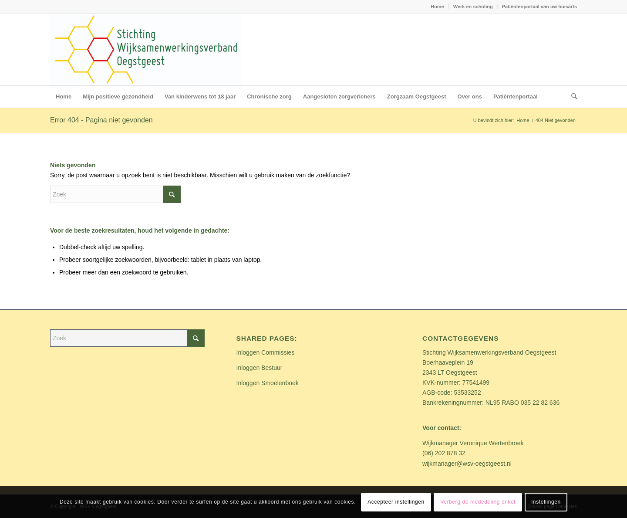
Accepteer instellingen (396, 502)
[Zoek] (571, 97)
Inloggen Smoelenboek (267, 382)
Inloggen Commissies (265, 352)
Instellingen (546, 502)
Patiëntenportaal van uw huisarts (539, 6)
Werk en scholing (473, 6)
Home (437, 6)
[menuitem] (437, 6)
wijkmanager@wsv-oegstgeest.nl (467, 463)
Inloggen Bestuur (259, 367)
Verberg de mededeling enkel (477, 502)
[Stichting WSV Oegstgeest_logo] (146, 49)
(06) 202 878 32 (443, 453)
